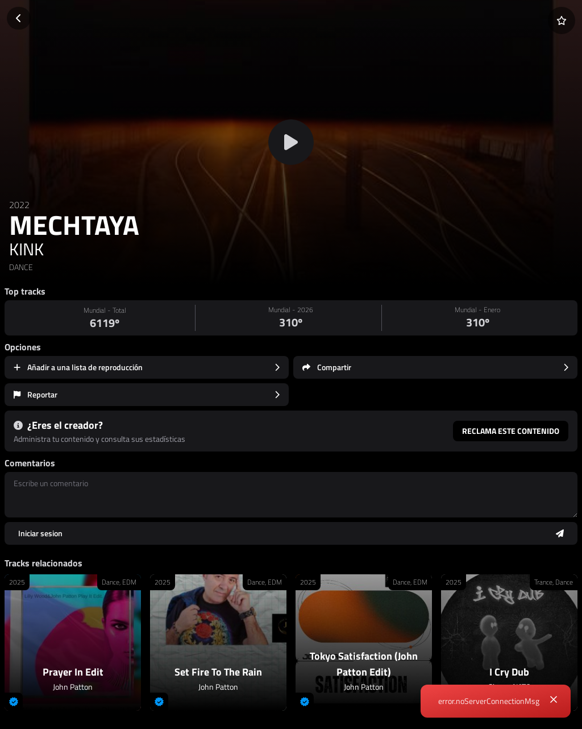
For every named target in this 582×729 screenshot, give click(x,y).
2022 (19, 205)
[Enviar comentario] (291, 533)
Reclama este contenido (510, 431)
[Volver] (19, 18)
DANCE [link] (21, 267)
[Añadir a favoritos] (561, 20)
